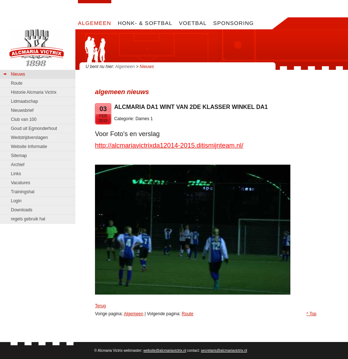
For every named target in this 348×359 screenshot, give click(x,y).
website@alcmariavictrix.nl (165, 350)
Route (187, 313)
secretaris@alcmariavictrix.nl (224, 350)
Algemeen (125, 66)
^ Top (311, 313)
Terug (100, 305)
